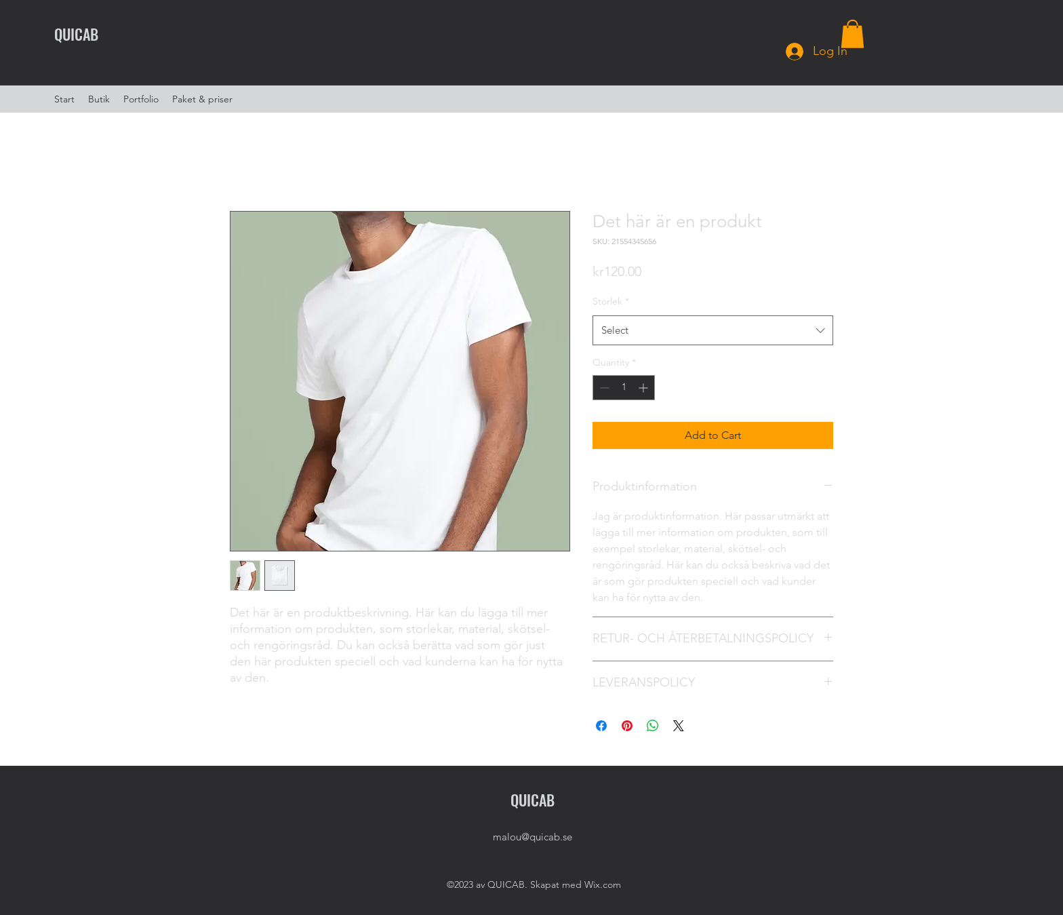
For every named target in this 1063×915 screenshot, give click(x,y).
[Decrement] (603, 388)
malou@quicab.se (532, 836)
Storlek (611, 301)
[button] (852, 34)
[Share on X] (678, 726)
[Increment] (644, 388)
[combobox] (713, 330)
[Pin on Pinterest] (627, 726)
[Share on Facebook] (601, 726)
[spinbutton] (623, 388)
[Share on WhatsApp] (653, 726)
